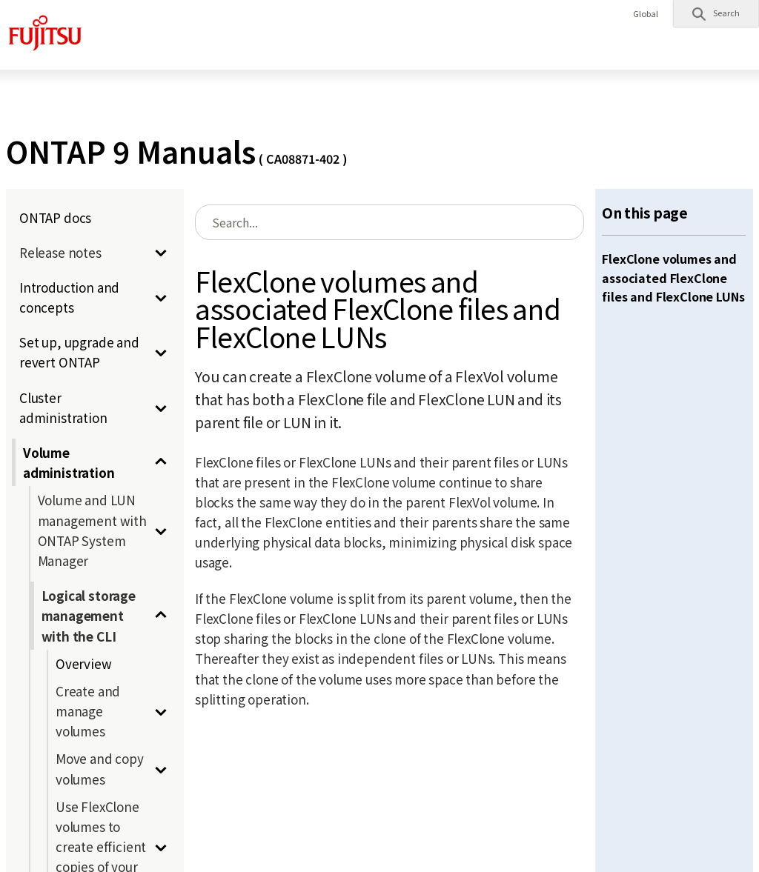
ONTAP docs (55, 217)
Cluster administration (63, 407)
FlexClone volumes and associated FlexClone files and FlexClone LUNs (673, 277)
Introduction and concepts (69, 297)
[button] (716, 13)
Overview (84, 663)
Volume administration (69, 462)
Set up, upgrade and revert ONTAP (79, 352)
